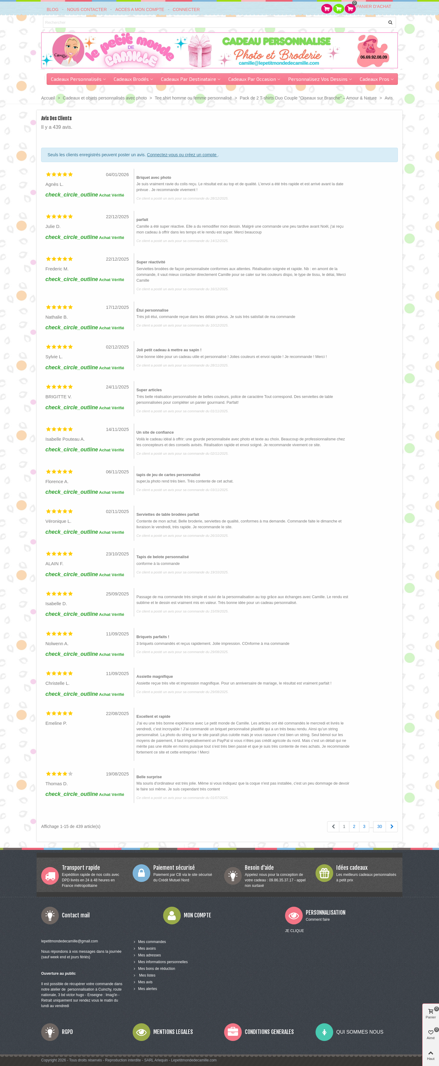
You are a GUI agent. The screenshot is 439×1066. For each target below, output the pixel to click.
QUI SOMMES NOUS (360, 1032)
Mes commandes (149, 942)
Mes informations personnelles (160, 962)
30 (379, 826)
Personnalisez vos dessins (318, 79)
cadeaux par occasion (252, 79)
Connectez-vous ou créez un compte (182, 154)
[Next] (392, 826)
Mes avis (142, 982)
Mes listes (144, 975)
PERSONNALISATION (325, 912)
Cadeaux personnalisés (76, 79)
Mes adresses (147, 955)
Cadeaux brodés (131, 79)
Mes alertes (145, 989)
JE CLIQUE (294, 931)
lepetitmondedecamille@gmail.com (69, 941)
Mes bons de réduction (154, 968)
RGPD (67, 1031)
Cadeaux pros (374, 79)
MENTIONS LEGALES (173, 1031)
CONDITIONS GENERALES (269, 1031)
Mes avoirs (144, 948)
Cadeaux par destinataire (188, 79)
